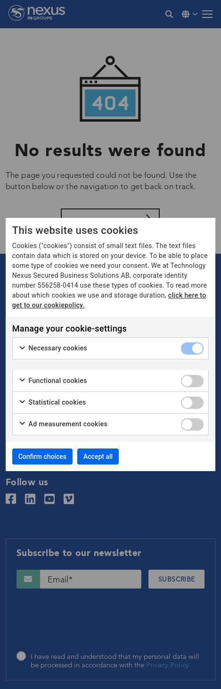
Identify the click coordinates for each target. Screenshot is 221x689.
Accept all (98, 456)
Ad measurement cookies (62, 424)
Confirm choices (42, 456)
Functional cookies (52, 381)
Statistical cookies (52, 402)
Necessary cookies (52, 348)
